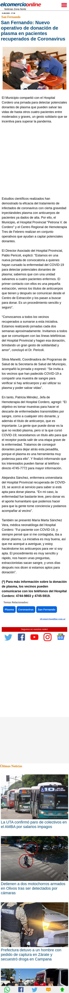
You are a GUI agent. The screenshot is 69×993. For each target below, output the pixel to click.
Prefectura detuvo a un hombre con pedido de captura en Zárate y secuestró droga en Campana (31, 954)
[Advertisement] (34, 160)
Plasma (9, 609)
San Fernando (10, 17)
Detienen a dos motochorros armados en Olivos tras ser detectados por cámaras (33, 888)
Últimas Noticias (11, 766)
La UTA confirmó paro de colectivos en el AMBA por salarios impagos (34, 824)
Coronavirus (26, 609)
